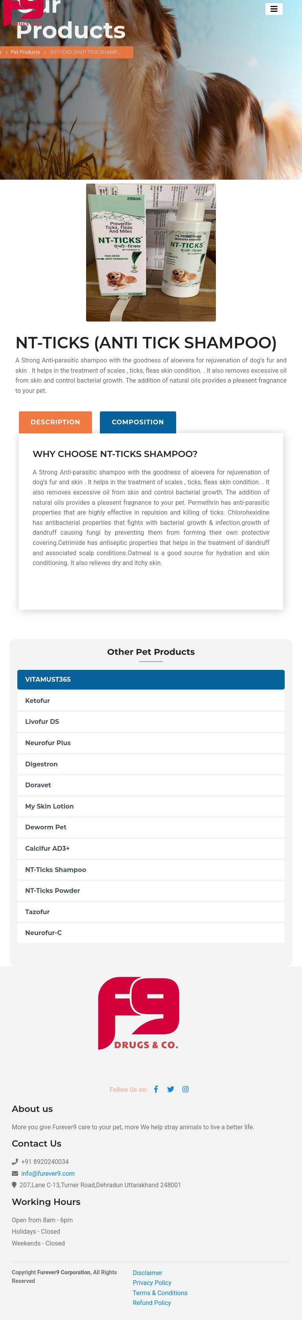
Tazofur (37, 912)
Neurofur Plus (48, 743)
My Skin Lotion (49, 806)
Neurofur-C (43, 933)
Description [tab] (55, 422)
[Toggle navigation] (274, 9)
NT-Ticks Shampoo (55, 870)
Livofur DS (42, 721)
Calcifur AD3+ (47, 848)
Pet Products (25, 55)
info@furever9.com (48, 1173)
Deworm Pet (45, 827)
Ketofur (37, 701)
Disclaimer (147, 1273)
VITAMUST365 (48, 679)
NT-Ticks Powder (52, 890)
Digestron (41, 764)
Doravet (38, 785)
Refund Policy (152, 1303)
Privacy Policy (152, 1283)
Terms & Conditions (160, 1293)
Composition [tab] (138, 422)
